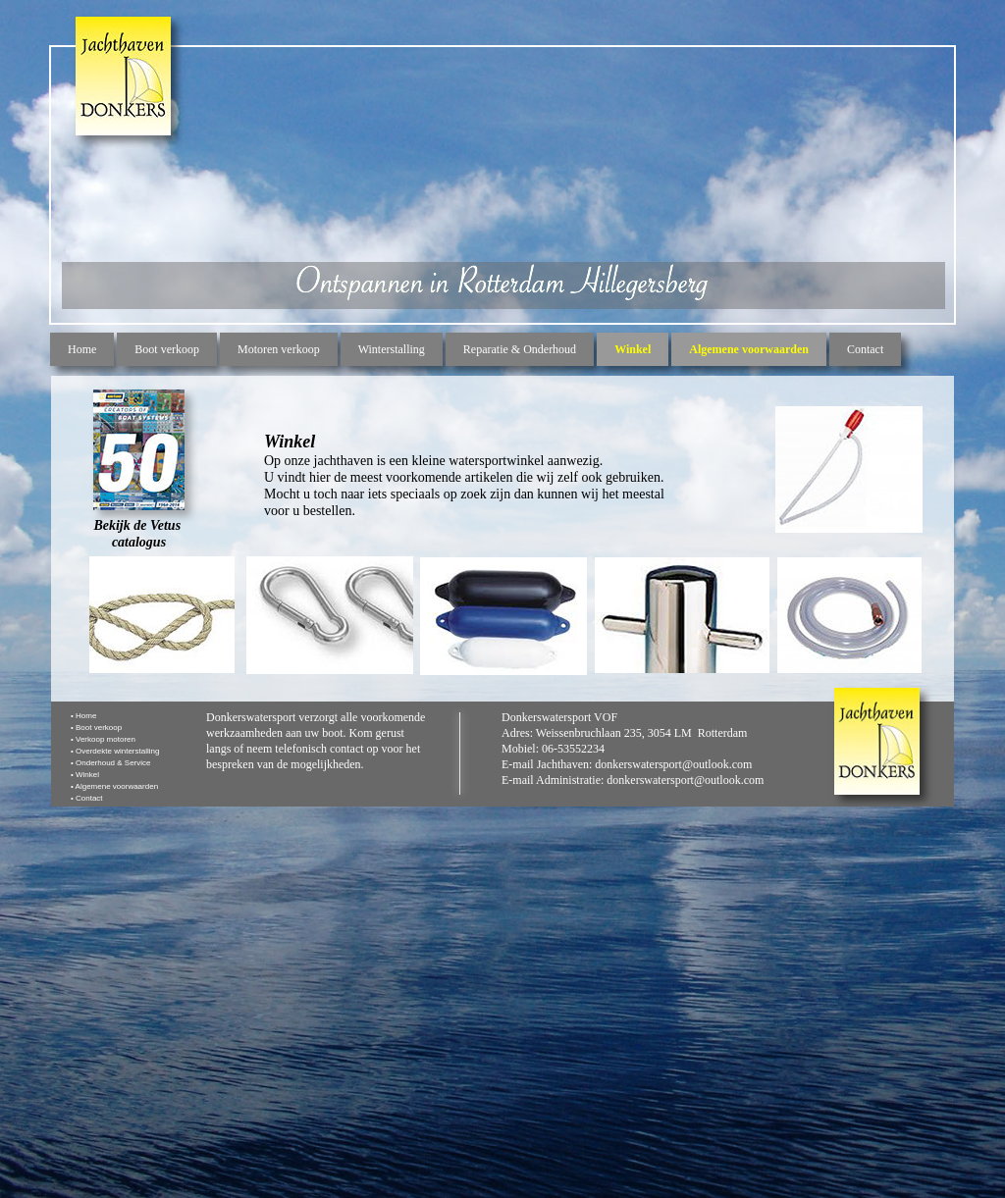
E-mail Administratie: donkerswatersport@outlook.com (633, 780)
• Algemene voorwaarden (114, 786)
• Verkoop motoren (103, 739)
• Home (83, 715)
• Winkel (85, 774)
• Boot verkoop (96, 727)
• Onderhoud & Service (111, 762)
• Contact (87, 798)
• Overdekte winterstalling (115, 751)
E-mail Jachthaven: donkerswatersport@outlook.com (627, 764)
